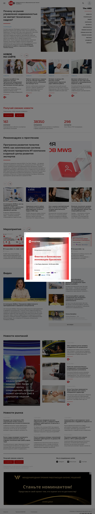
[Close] (69, 233)
